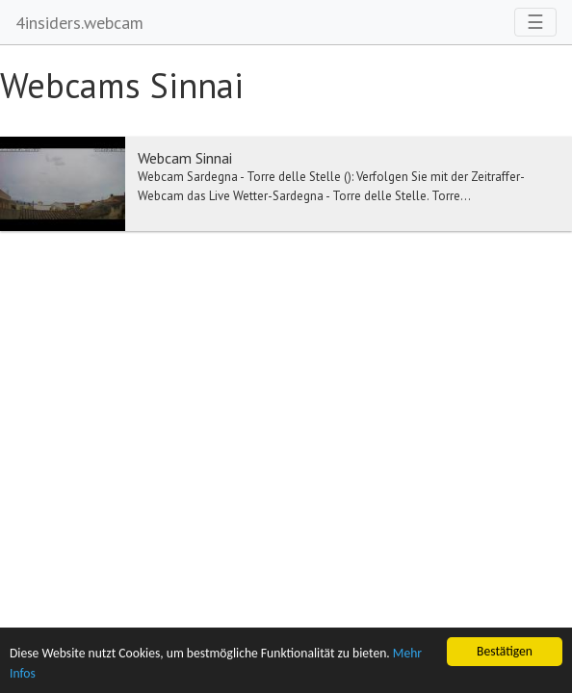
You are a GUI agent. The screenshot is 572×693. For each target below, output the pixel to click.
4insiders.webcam (79, 23)
